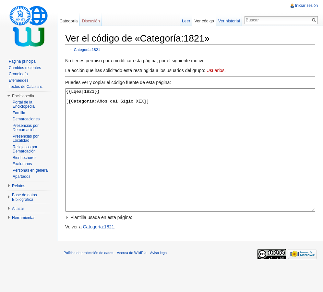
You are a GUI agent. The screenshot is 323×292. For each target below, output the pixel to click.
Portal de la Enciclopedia (24, 104)
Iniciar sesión (306, 5)
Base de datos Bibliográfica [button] (24, 197)
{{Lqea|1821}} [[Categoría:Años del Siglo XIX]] (190, 162)
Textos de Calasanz (26, 86)
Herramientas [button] (23, 217)
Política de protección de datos (88, 277)
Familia (19, 113)
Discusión (91, 20)
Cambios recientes (25, 68)
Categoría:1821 (87, 49)
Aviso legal (159, 277)
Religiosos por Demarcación (25, 149)
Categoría (68, 20)
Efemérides (19, 80)
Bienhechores (24, 157)
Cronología (18, 74)
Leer (186, 20)
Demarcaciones (26, 119)
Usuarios (215, 70)
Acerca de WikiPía (131, 277)
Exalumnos (22, 164)
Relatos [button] (18, 186)
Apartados (21, 176)
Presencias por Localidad (26, 138)
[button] (190, 241)
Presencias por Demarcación (26, 127)
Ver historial (229, 20)
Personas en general (31, 170)
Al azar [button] (18, 208)
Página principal (22, 61)
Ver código (204, 20)
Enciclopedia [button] (23, 96)
